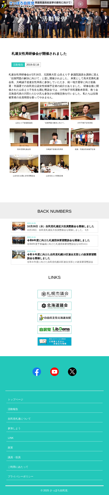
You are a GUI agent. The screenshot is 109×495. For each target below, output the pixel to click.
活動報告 (18, 64)
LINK (10, 438)
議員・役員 (14, 457)
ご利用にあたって (18, 466)
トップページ (15, 399)
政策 (10, 447)
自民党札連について (19, 418)
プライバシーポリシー (20, 476)
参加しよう (14, 428)
